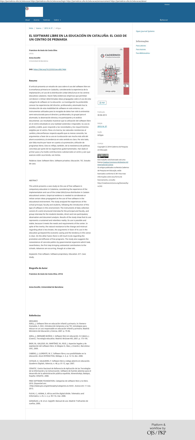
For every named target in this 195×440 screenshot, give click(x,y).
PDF (103, 103)
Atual (27, 20)
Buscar (164, 20)
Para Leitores (141, 45)
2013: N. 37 (48, 28)
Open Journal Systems (145, 31)
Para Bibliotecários (143, 53)
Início (31, 28)
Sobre (56, 20)
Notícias (46, 20)
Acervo (36, 20)
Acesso (167, 4)
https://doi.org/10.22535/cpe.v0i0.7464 (49, 69)
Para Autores (141, 49)
